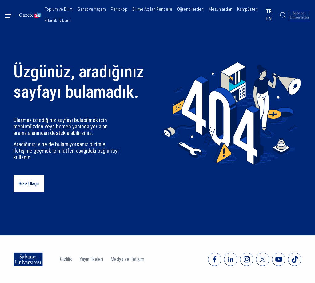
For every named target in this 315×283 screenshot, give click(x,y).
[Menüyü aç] (8, 15)
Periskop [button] (119, 9)
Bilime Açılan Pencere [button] (152, 9)
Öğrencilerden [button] (190, 9)
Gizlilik (66, 259)
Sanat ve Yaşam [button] (92, 9)
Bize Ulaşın (28, 184)
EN (269, 19)
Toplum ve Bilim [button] (59, 9)
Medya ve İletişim (127, 259)
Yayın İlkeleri (91, 259)
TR (269, 11)
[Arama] (282, 15)
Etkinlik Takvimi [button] (58, 20)
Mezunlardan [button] (220, 9)
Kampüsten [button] (247, 9)
